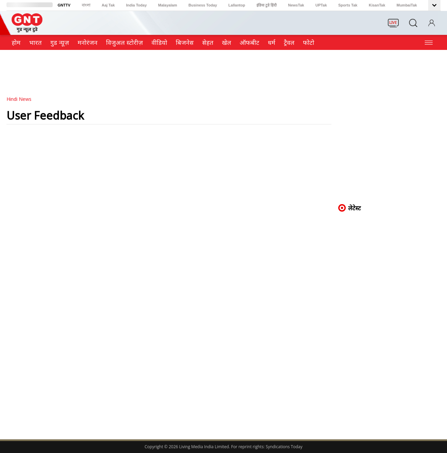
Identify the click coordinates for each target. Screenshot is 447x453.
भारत (35, 42)
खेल (226, 42)
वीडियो (159, 42)
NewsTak (296, 5)
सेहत (207, 42)
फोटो (308, 42)
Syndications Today (284, 447)
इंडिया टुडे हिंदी (267, 5)
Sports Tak (347, 5)
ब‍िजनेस (185, 42)
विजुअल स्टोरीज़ (124, 42)
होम (16, 42)
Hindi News (18, 99)
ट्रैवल (289, 42)
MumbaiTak (406, 5)
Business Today (202, 5)
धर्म (271, 42)
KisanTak (377, 5)
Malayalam (167, 5)
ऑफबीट (249, 42)
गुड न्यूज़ (59, 42)
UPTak (321, 5)
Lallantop (236, 5)
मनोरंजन (87, 42)
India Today (136, 5)
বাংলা (86, 5)
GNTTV (64, 5)
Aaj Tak (108, 5)
